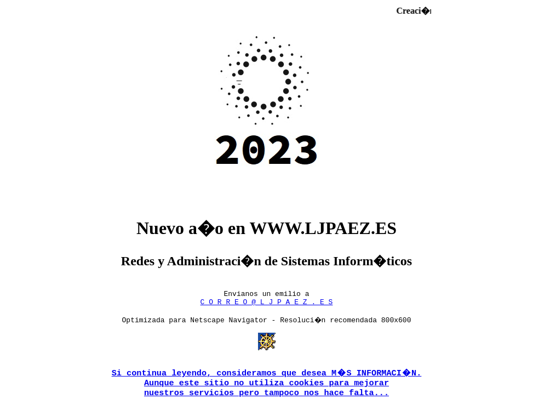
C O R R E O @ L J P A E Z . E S (266, 305)
